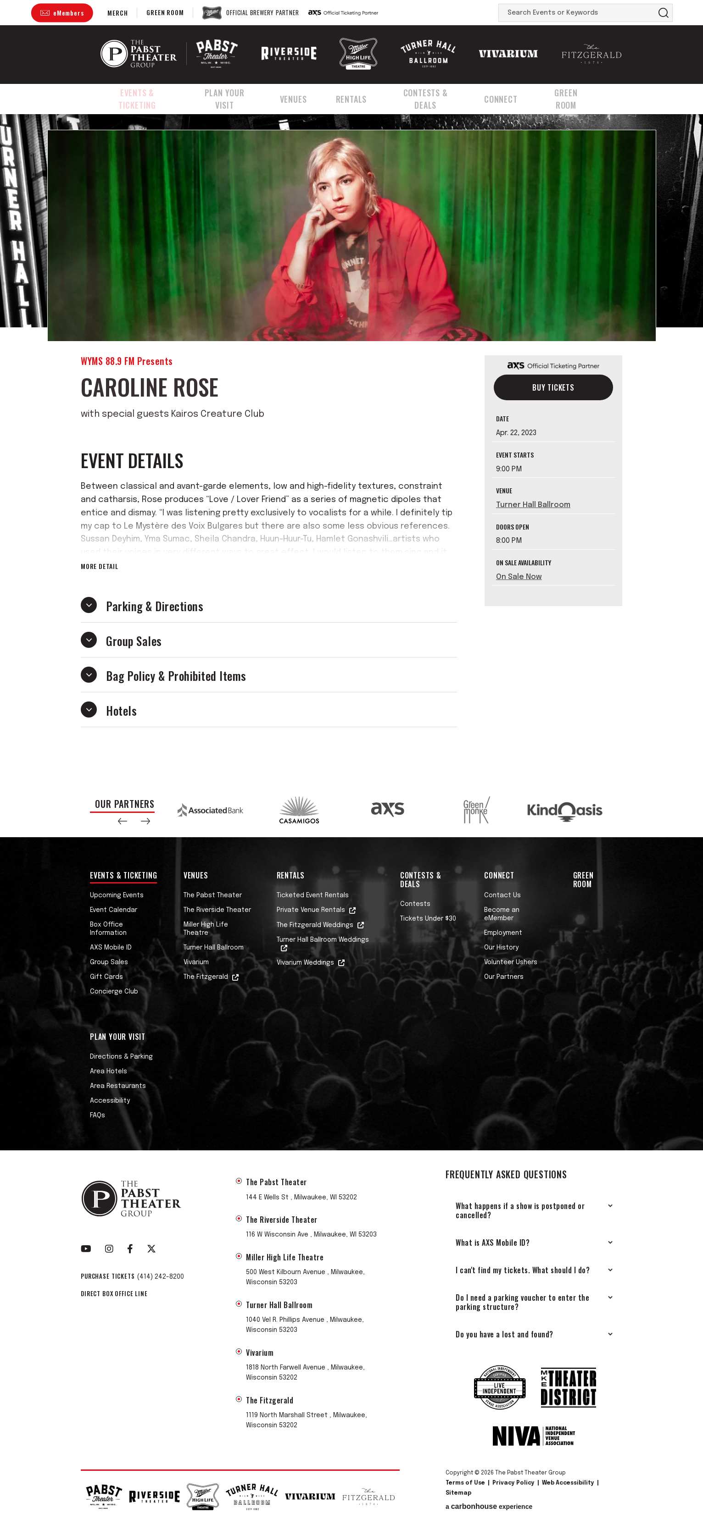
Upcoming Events (117, 895)
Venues (303, 98)
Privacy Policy (513, 1483)
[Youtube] (86, 1248)
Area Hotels (108, 1071)
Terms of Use (465, 1483)
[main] (351, 446)
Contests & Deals (435, 98)
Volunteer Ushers (510, 962)
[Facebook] (130, 1248)
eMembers (68, 12)
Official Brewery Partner (262, 13)
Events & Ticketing (138, 98)
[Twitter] (151, 1248)
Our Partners (504, 977)
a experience (489, 1506)
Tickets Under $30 (428, 919)
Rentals (358, 98)
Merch (117, 12)
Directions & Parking (121, 1057)
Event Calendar (113, 910)
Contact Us (502, 895)
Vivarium (196, 962)
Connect (513, 98)
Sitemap (458, 1493)
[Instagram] (109, 1248)
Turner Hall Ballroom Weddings (323, 940)
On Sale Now (519, 577)
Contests (415, 904)
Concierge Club (114, 991)
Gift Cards (106, 977)
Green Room (165, 12)
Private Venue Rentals (311, 910)
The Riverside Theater (217, 910)
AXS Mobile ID (111, 947)
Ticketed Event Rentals (313, 895)
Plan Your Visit (232, 98)
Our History (501, 947)
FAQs (97, 1115)
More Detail (99, 566)
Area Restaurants (118, 1086)
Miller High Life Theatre (206, 929)
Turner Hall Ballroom (533, 505)
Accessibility (110, 1101)
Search (663, 13)
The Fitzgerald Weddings (315, 925)
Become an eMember (501, 914)
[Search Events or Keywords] (577, 13)
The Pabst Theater (213, 895)
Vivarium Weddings (305, 963)
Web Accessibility (568, 1483)
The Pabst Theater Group (138, 53)
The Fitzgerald (206, 977)
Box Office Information (108, 929)
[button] (122, 821)
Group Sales (109, 962)
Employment (503, 933)
